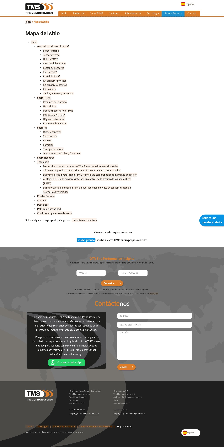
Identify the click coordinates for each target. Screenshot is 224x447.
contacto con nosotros (84, 220)
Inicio (64, 13)
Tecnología (153, 13)
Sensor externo (51, 55)
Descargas (43, 204)
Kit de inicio (49, 89)
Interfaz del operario (54, 63)
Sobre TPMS (96, 13)
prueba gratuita (86, 240)
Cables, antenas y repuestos (58, 93)
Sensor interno (51, 50)
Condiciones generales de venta (54, 213)
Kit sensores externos (55, 85)
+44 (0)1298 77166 (77, 409)
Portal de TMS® (51, 76)
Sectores (114, 13)
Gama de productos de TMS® (53, 46)
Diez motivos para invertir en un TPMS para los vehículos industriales (80, 166)
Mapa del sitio (124, 426)
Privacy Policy (154, 293)
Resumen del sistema (55, 102)
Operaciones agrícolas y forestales (62, 153)
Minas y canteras (52, 132)
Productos (78, 13)
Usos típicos (50, 106)
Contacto (192, 13)
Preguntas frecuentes (55, 123)
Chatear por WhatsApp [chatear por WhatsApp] (69, 362)
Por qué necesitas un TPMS (58, 110)
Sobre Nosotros (132, 13)
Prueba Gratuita (173, 13)
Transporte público (53, 149)
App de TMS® (50, 72)
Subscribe (109, 283)
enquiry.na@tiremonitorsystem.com (129, 413)
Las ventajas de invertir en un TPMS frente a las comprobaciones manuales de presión (90, 174)
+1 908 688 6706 (120, 409)
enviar (123, 367)
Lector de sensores (53, 68)
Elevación (48, 145)
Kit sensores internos (54, 80)
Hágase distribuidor (54, 119)
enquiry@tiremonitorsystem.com (84, 413)
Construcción (50, 136)
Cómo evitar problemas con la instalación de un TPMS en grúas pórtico (82, 170)
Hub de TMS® (50, 59)
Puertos (47, 140)
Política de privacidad (49, 209)
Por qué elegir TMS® (54, 115)
